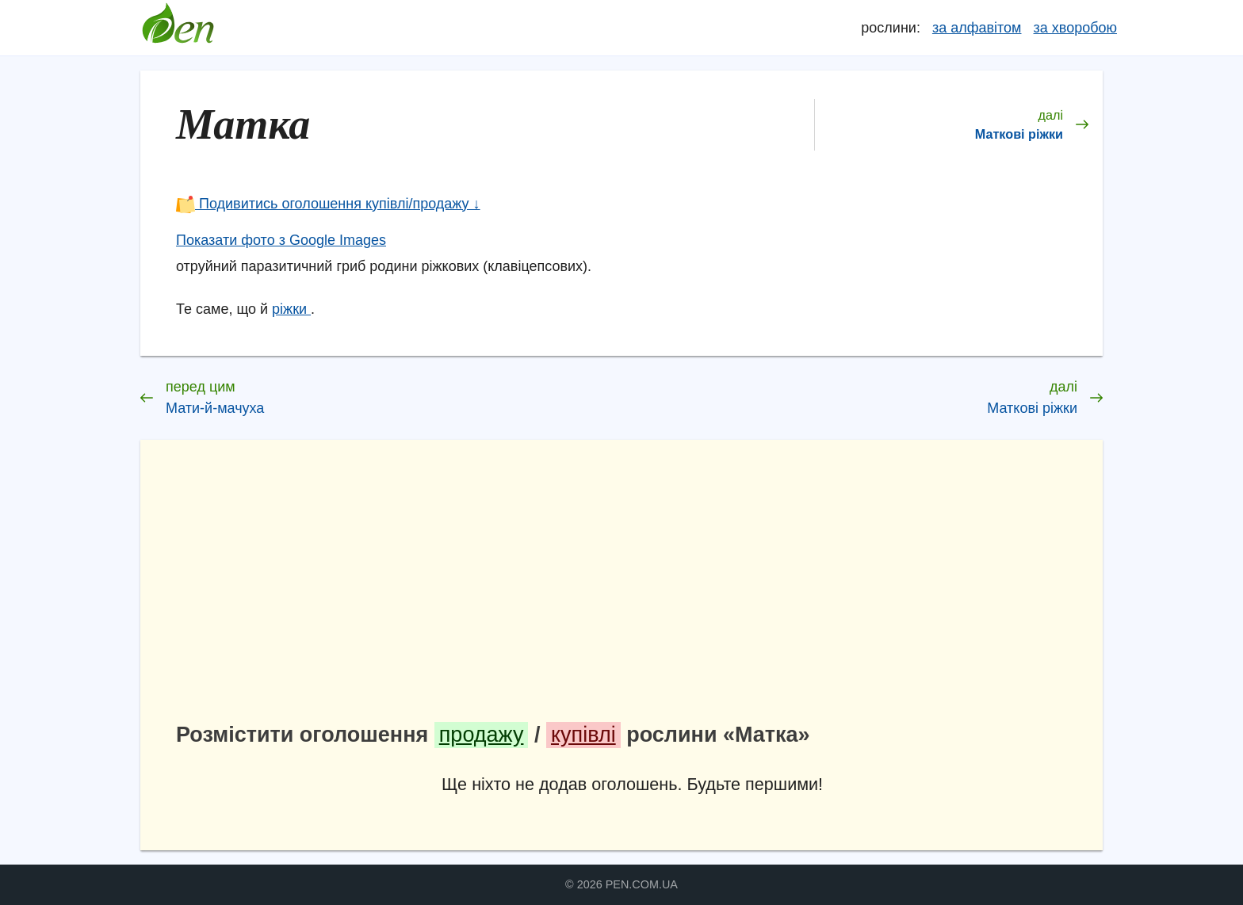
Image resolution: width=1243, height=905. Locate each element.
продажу (481, 735)
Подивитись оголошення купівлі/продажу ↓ (328, 204)
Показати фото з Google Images (281, 240)
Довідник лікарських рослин (177, 27)
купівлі (583, 735)
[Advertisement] (632, 586)
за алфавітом (977, 28)
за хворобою (1075, 28)
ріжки (291, 309)
